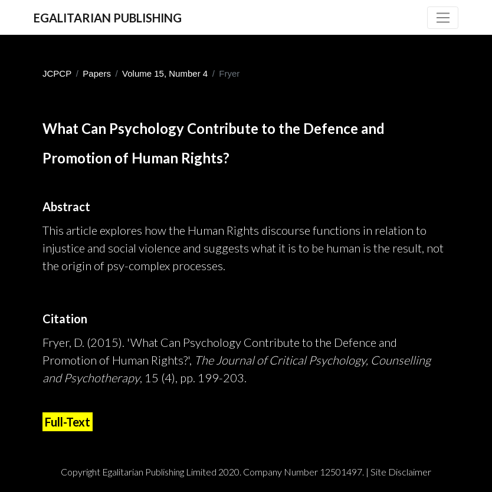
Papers (97, 73)
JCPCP (56, 73)
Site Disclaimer (400, 471)
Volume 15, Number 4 (165, 73)
